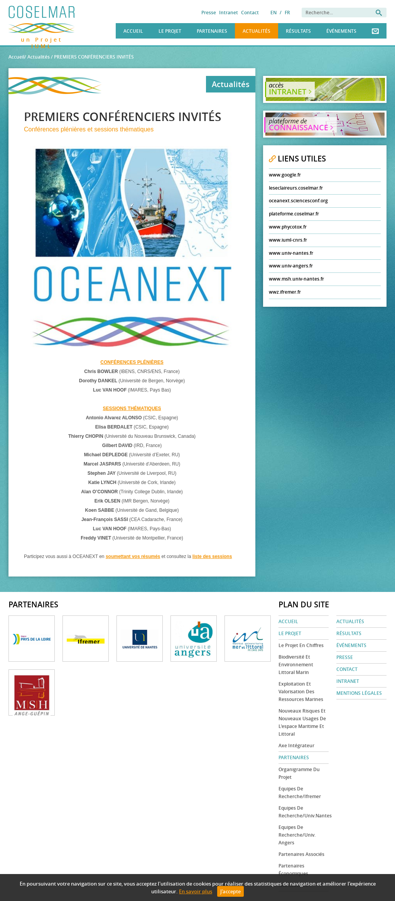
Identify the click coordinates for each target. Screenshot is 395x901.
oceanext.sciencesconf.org (298, 200)
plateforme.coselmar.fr (294, 213)
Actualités (256, 31)
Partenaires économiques (293, 869)
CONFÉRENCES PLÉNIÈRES (131, 362)
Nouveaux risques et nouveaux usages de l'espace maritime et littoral (302, 722)
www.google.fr (285, 174)
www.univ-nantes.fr (291, 253)
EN (273, 12)
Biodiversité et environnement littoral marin (296, 665)
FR (287, 12)
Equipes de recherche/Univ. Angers (297, 835)
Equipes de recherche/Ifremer (300, 792)
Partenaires (212, 31)
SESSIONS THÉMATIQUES (132, 408)
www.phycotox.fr (288, 227)
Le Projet (170, 31)
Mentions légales (359, 693)
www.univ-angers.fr (291, 265)
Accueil (133, 31)
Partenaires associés (301, 854)
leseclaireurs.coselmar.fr (296, 188)
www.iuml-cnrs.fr (288, 240)
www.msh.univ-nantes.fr (296, 279)
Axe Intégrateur (296, 745)
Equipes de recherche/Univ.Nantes (304, 812)
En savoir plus (195, 891)
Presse (208, 12)
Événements (341, 31)
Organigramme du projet (299, 773)
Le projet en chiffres (301, 645)
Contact (250, 12)
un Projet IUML (42, 38)
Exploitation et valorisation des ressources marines (301, 692)
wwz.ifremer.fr (285, 292)
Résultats (298, 31)
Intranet (228, 12)
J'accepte (230, 891)
